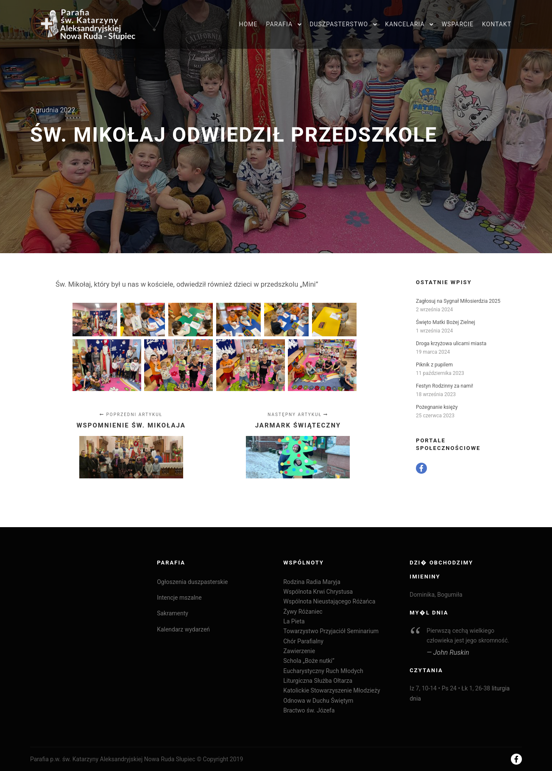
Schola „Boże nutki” (309, 660)
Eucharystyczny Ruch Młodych (323, 671)
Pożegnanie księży (436, 407)
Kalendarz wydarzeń (183, 629)
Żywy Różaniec (302, 611)
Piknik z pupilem (434, 365)
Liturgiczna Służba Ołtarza (317, 680)
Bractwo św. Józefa (309, 710)
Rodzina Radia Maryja (311, 581)
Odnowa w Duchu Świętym (318, 700)
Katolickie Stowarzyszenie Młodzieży (331, 690)
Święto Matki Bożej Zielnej (445, 322)
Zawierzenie (299, 651)
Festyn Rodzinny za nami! (444, 386)
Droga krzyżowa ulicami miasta (451, 343)
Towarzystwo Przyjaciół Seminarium (331, 631)
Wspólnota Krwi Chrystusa (318, 591)
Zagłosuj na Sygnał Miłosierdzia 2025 (458, 301)
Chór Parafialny (303, 641)
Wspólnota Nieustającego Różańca (329, 601)
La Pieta (293, 621)
